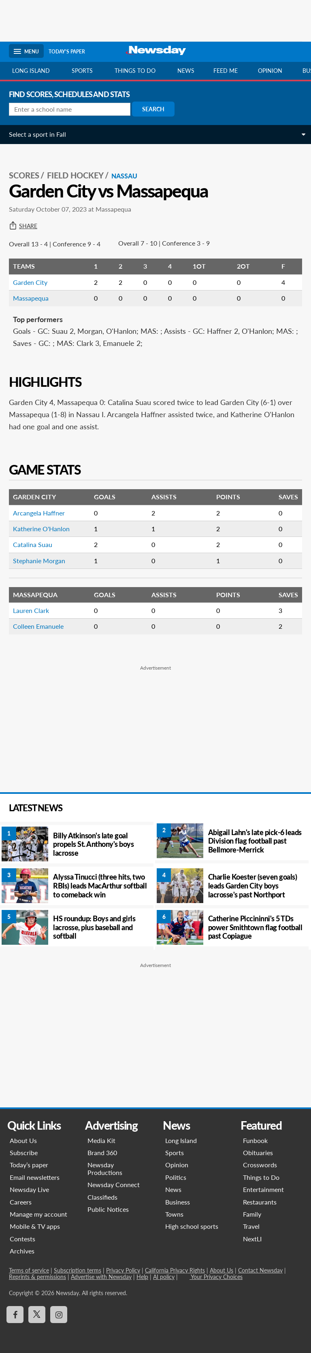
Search (153, 109)
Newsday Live (29, 1189)
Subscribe (24, 1152)
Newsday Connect (113, 1184)
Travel (251, 1226)
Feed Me (225, 70)
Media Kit (101, 1140)
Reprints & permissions (37, 1276)
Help (142, 1276)
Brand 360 (102, 1152)
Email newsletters (35, 1177)
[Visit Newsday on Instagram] (58, 1314)
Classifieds (102, 1197)
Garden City (30, 282)
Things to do (135, 70)
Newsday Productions (104, 1168)
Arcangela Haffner (39, 513)
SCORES (24, 175)
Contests (22, 1239)
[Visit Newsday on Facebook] (14, 1314)
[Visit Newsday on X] (36, 1314)
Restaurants (260, 1202)
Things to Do (261, 1177)
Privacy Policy (123, 1270)
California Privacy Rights (175, 1270)
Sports (82, 70)
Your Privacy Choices (216, 1276)
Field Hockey (75, 175)
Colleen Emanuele (38, 626)
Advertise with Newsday (101, 1276)
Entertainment (263, 1189)
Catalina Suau (32, 544)
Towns (174, 1214)
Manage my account (38, 1214)
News (185, 70)
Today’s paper (29, 1164)
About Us (23, 1140)
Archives (22, 1251)
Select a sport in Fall (37, 134)
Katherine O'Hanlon (41, 528)
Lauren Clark (31, 610)
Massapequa (31, 298)
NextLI (252, 1239)
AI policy (164, 1276)
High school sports (191, 1226)
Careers (21, 1202)
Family (252, 1214)
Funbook (255, 1140)
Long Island (31, 70)
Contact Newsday (260, 1270)
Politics (175, 1177)
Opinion (270, 70)
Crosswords (260, 1164)
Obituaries (258, 1152)
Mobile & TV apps (35, 1226)
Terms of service (29, 1270)
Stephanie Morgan (39, 560)
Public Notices (108, 1209)
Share (23, 226)
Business (177, 1202)
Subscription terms (77, 1270)
